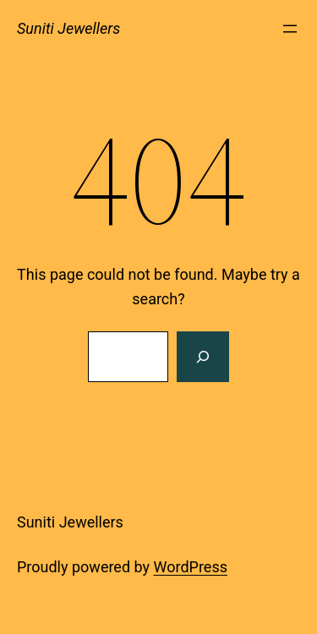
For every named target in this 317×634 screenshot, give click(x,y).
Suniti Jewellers (68, 28)
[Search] (203, 356)
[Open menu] (290, 29)
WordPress (190, 567)
